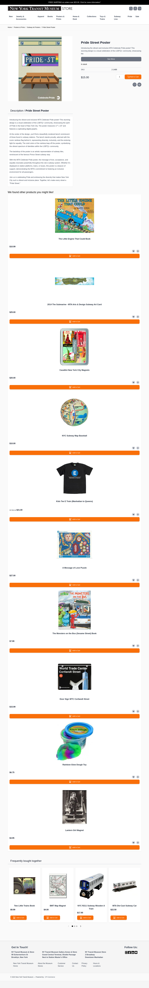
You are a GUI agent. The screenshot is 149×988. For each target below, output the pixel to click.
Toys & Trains (102, 18)
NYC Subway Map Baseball (74, 436)
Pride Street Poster (48, 27)
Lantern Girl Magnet (74, 830)
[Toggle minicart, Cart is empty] (139, 8)
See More (111, 59)
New (11, 16)
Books (50, 16)
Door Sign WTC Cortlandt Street (74, 699)
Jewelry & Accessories (21, 18)
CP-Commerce (50, 977)
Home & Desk (76, 18)
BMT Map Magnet (58, 906)
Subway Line (117, 18)
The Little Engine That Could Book (74, 239)
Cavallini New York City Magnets (74, 370)
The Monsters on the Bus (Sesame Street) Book (74, 633)
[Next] (81, 926)
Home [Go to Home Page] (10, 27)
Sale (137, 16)
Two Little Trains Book (24, 906)
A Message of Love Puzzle (74, 568)
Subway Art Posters (33, 27)
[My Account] (135, 8)
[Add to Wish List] (135, 85)
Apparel (41, 16)
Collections (91, 16)
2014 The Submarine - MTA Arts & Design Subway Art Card (74, 304)
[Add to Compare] (139, 85)
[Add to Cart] (133, 77)
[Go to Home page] (40, 8)
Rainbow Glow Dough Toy (75, 765)
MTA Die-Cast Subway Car (124, 906)
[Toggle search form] (131, 8)
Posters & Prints (60, 18)
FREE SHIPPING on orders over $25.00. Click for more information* (74, 2)
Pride (130, 16)
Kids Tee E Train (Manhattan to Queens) (74, 501)
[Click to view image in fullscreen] (40, 68)
